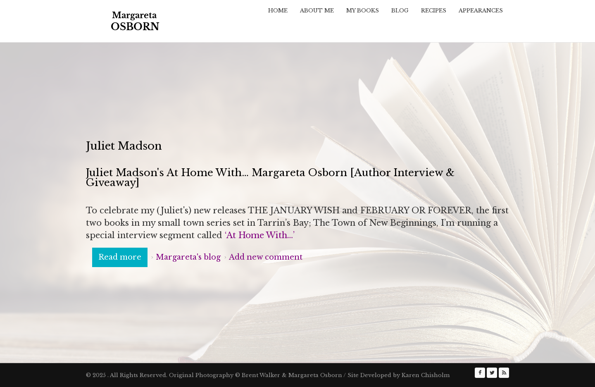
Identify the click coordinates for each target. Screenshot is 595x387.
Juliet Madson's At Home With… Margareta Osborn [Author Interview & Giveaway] (270, 178)
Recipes (433, 10)
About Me (317, 10)
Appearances (481, 10)
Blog (400, 10)
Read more (123, 257)
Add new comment (265, 257)
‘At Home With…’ (261, 235)
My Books (362, 10)
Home (278, 10)
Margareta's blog (188, 257)
